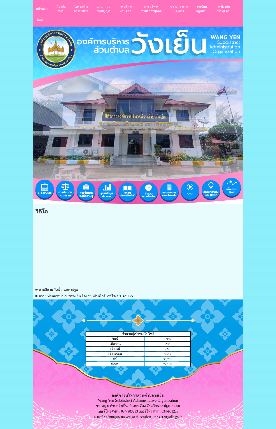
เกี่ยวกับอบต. (61, 9)
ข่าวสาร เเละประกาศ (179, 9)
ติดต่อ (40, 20)
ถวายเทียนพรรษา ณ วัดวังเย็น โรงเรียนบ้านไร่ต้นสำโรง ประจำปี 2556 (87, 296)
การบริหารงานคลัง (125, 9)
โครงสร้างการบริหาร (81, 9)
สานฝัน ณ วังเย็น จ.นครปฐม (58, 289)
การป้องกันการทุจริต (223, 9)
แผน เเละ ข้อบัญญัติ (103, 9)
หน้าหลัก (41, 9)
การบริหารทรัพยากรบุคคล (151, 9)
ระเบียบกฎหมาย (201, 9)
